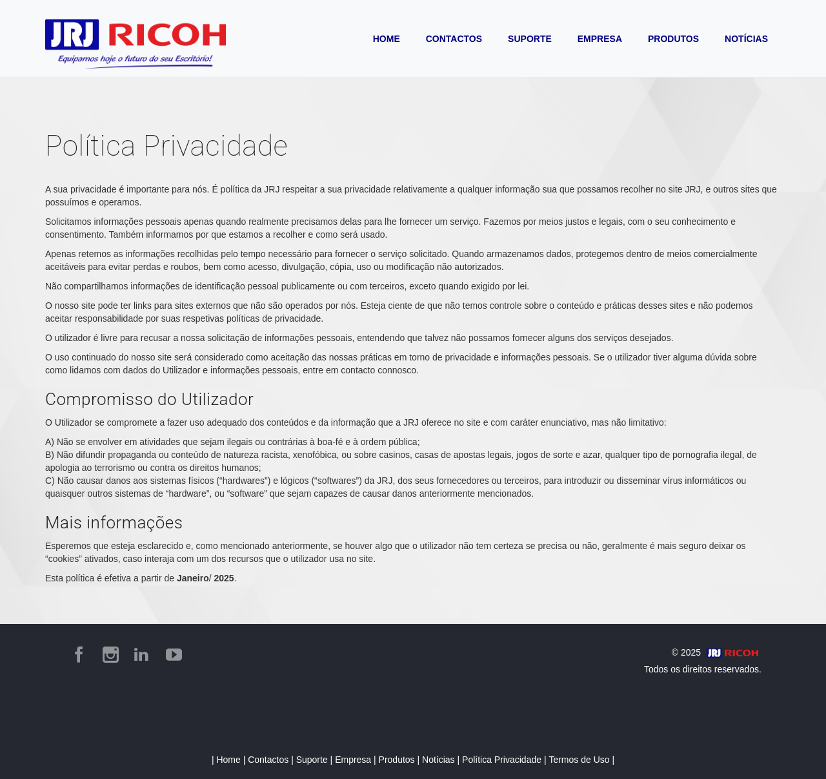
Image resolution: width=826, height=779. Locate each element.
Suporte (313, 759)
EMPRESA (600, 39)
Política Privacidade (503, 759)
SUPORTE (530, 39)
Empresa (354, 759)
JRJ (271, 189)
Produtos (398, 759)
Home (229, 759)
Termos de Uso (580, 759)
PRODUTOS (673, 39)
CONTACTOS (454, 39)
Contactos (269, 759)
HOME (386, 39)
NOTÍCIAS (746, 39)
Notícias (439, 759)
